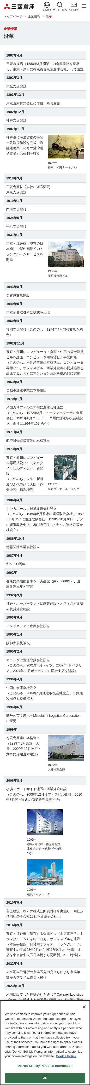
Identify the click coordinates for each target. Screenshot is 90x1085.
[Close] (84, 1008)
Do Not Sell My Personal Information (45, 1066)
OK (45, 1079)
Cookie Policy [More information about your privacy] (66, 1057)
